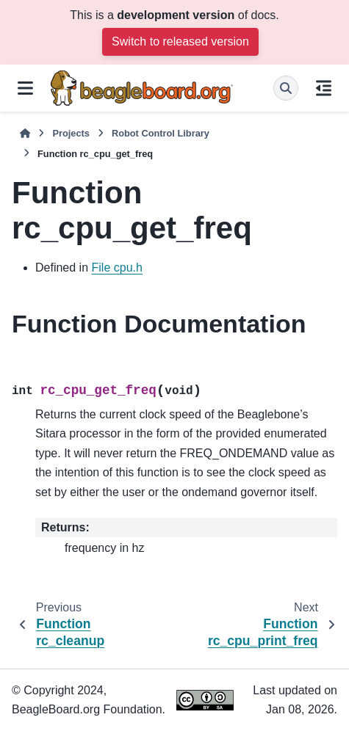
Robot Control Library (160, 133)
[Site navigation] (25, 88)
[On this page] (323, 88)
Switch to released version (180, 41)
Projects (71, 133)
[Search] (285, 88)
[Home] (25, 133)
